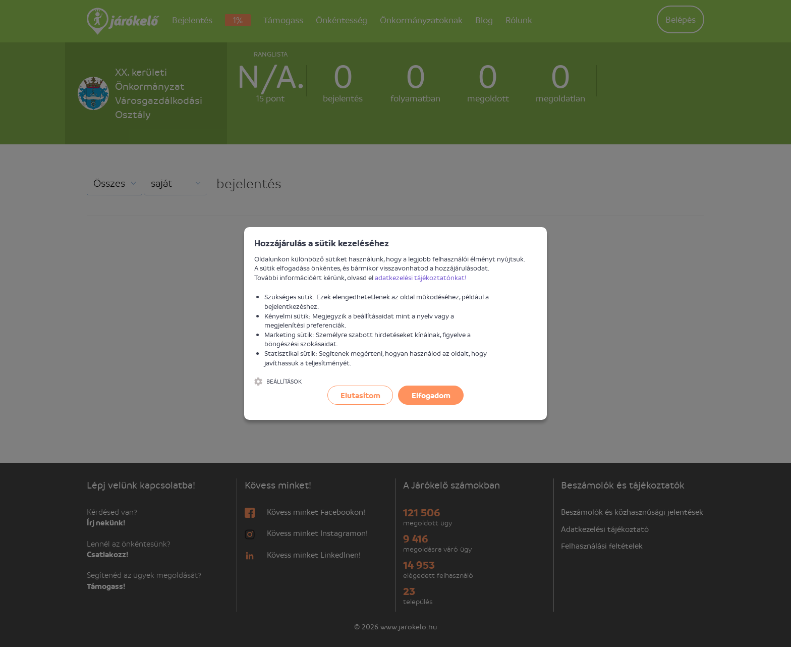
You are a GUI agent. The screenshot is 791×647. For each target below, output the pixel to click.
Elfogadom (431, 395)
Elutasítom (360, 395)
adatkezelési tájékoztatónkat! (421, 277)
